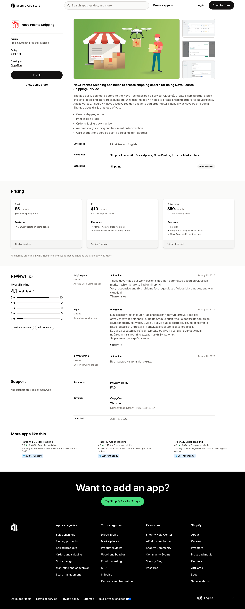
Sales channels (65, 534)
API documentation (158, 541)
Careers (196, 541)
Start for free (221, 5)
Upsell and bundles (113, 554)
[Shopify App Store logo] (25, 5)
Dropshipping (109, 534)
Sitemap (89, 599)
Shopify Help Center (159, 534)
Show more (116, 344)
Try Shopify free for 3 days (122, 501)
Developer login (21, 599)
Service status (200, 581)
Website (115, 403)
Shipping (115, 166)
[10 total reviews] (61, 297)
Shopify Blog (154, 561)
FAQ (113, 387)
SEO (104, 568)
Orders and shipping (69, 554)
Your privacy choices (111, 599)
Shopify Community (158, 548)
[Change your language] (218, 598)
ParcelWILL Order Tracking (37, 441)
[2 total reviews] (62, 318)
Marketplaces (110, 541)
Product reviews (111, 548)
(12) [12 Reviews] (19, 53)
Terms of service (46, 599)
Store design (64, 561)
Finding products (67, 541)
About (195, 534)
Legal (194, 574)
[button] (46, 449)
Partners (196, 561)
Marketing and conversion (72, 568)
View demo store (37, 84)
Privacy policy (119, 382)
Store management (68, 574)
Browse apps (163, 5)
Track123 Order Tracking (112, 441)
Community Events (158, 554)
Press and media (201, 554)
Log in (201, 5)
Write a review (22, 327)
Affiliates (197, 568)
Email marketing (111, 561)
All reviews (44, 327)
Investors (197, 548)
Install (36, 75)
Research (152, 568)
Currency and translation (117, 581)
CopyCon (16, 65)
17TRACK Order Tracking (188, 441)
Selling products (66, 548)
